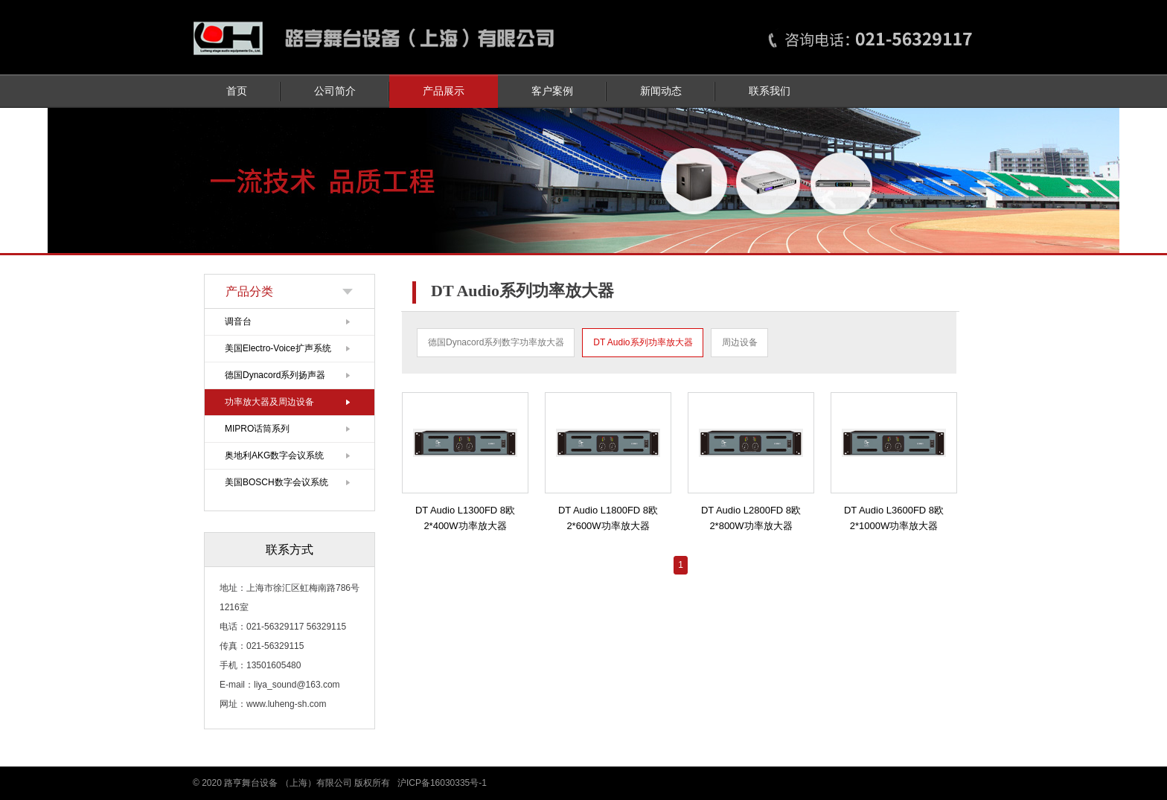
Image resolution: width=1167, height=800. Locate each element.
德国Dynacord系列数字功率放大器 (496, 342)
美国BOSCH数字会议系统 (276, 482)
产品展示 (443, 91)
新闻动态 (661, 91)
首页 (236, 91)
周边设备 (740, 342)
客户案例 (552, 91)
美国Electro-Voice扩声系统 (278, 348)
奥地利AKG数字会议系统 (274, 455)
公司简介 (335, 91)
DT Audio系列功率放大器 (642, 342)
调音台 (238, 321)
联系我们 (769, 91)
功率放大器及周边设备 (269, 402)
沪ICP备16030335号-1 (442, 783)
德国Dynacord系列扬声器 (275, 375)
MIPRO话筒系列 (257, 428)
